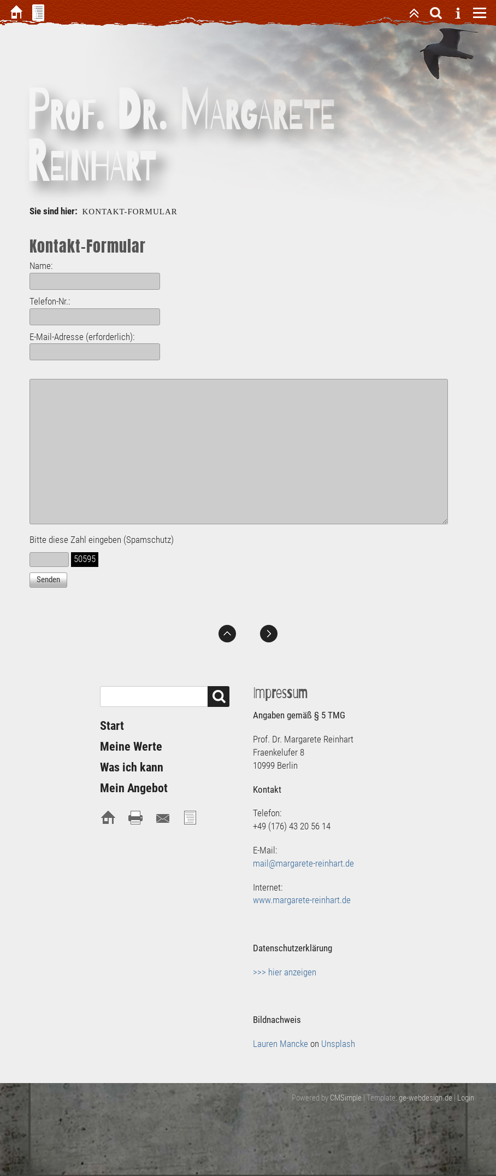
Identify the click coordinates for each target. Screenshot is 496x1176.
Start (112, 726)
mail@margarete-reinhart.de (303, 863)
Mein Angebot (134, 788)
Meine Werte (131, 746)
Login (465, 1098)
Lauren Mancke (280, 1043)
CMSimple (346, 1098)
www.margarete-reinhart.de (302, 899)
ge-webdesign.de (425, 1098)
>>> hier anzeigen (284, 972)
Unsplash (338, 1043)
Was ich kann (131, 767)
